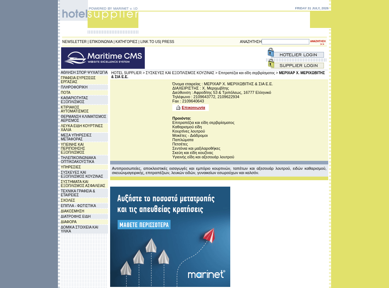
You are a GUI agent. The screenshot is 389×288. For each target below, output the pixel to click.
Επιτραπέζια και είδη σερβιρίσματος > (248, 73)
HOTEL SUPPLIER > (128, 73)
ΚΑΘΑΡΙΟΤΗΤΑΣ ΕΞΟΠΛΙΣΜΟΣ (74, 100)
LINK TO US (150, 42)
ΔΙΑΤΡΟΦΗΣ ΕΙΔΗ (75, 217)
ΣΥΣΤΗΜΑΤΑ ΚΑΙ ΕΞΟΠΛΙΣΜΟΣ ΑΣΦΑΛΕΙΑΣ (83, 184)
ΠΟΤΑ (65, 93)
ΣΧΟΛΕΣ (68, 200)
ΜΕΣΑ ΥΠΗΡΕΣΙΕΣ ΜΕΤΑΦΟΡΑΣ (76, 137)
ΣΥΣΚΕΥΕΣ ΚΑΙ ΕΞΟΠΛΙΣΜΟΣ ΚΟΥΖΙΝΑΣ (82, 174)
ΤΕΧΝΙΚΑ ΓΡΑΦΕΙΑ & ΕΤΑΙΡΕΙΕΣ (78, 193)
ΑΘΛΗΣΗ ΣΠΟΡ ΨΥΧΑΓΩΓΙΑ (84, 73)
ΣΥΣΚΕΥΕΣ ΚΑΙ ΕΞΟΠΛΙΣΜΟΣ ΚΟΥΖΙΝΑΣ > (182, 73)
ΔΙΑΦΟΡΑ (69, 222)
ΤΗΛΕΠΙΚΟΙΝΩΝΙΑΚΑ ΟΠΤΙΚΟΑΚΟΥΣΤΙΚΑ (78, 160)
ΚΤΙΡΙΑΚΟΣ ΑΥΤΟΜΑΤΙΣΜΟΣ (75, 109)
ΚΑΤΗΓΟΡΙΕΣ (126, 42)
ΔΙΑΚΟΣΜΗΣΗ (72, 211)
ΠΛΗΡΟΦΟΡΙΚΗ (74, 87)
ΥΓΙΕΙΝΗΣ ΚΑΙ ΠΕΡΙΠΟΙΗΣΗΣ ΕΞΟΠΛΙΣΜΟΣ (73, 148)
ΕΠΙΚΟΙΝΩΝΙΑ (101, 42)
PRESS (168, 42)
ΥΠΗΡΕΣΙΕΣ (71, 167)
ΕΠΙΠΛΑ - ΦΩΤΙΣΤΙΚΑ (78, 206)
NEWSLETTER (74, 42)
